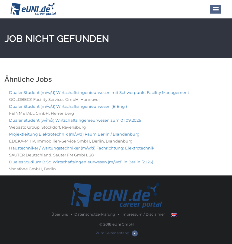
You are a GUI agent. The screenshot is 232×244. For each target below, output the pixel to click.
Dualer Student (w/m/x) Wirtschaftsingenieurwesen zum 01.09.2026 (75, 120)
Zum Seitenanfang (117, 233)
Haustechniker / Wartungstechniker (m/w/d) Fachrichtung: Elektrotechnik (81, 148)
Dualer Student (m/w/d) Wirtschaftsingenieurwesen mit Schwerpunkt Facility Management (99, 92)
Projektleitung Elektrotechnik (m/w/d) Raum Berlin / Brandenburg (74, 134)
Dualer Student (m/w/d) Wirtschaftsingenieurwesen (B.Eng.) (68, 106)
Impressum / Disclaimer (143, 214)
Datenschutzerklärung (94, 214)
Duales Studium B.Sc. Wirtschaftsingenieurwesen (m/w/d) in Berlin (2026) (81, 161)
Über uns (59, 214)
